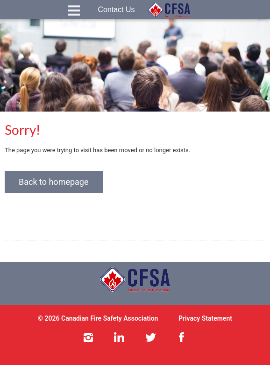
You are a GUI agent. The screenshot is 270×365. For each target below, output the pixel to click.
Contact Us (116, 10)
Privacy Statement (205, 318)
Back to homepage (54, 182)
